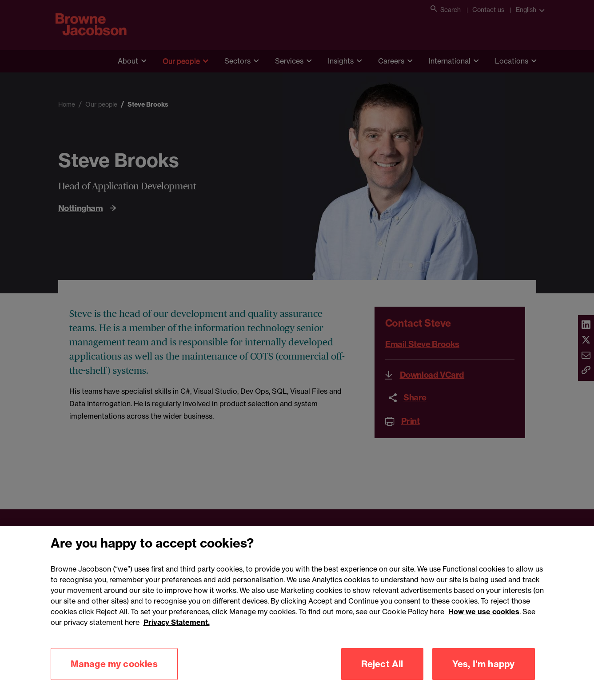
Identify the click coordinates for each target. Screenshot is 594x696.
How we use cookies (483, 622)
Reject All (382, 674)
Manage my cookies (114, 674)
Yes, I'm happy (483, 674)
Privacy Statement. (177, 633)
